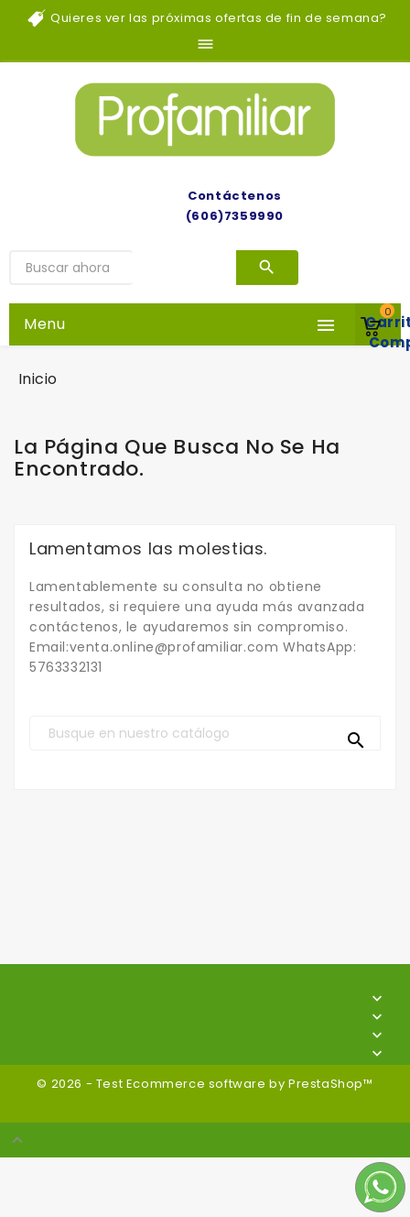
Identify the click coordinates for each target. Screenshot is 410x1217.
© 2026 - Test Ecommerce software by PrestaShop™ (204, 1083)
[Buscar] (205, 733)
